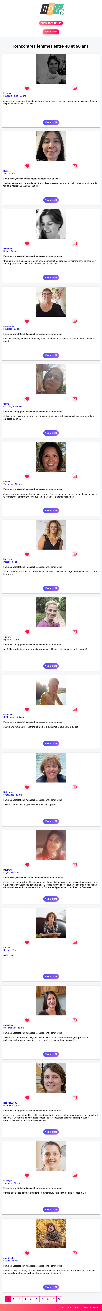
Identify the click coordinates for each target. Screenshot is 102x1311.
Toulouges (8, 484)
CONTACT (95, 1307)
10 (59, 1299)
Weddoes (7, 248)
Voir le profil (51, 122)
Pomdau (7, 93)
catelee (6, 481)
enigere (7, 637)
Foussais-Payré (10, 96)
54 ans (16, 1105)
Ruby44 (7, 171)
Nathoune (8, 792)
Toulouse (7, 1183)
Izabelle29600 (10, 1103)
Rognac (7, 872)
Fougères (7, 329)
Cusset (6, 950)
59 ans (19, 794)
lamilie (6, 947)
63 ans (17, 329)
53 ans (18, 484)
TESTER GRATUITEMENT (51, 23)
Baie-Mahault (9, 1027)
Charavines (8, 794)
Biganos (7, 639)
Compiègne (8, 406)
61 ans (15, 872)
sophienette (9, 1258)
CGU (70, 1307)
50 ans (23, 96)
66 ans (15, 950)
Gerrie (6, 404)
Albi (5, 173)
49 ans (19, 406)
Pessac (6, 562)
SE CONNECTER (51, 32)
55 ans (16, 639)
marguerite (8, 326)
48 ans (17, 1183)
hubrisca (7, 559)
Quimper (7, 1105)
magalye (7, 1180)
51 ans (15, 562)
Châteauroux (9, 717)
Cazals (6, 1260)
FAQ (64, 1307)
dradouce (7, 714)
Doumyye (7, 870)
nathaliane (8, 1025)
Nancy (6, 251)
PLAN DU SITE (81, 1307)
